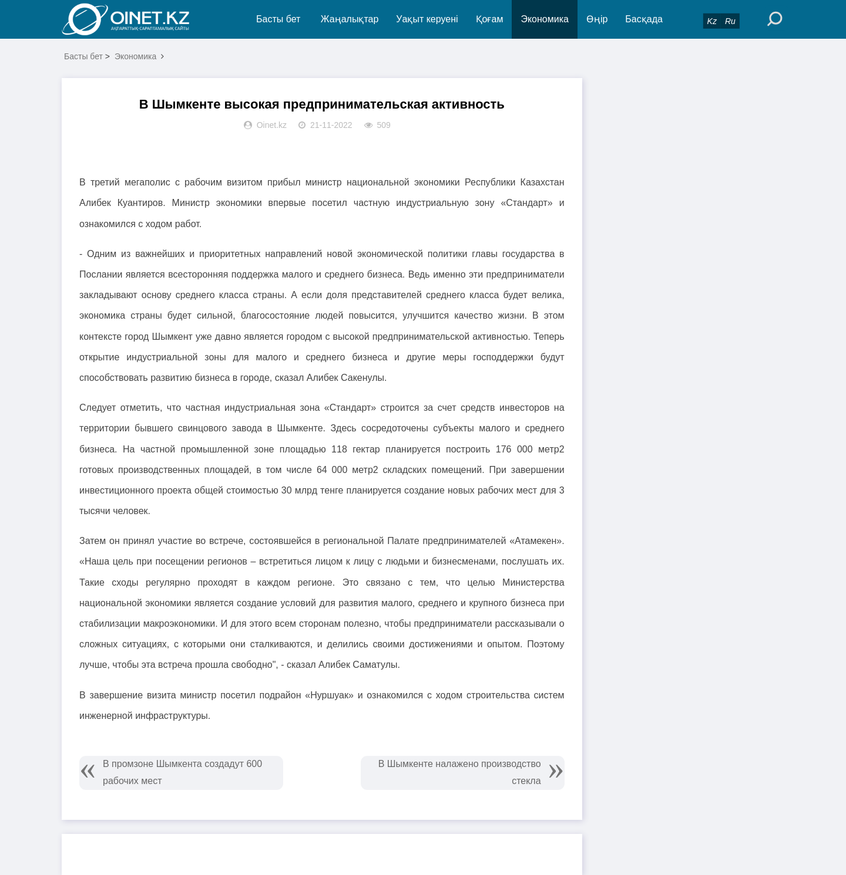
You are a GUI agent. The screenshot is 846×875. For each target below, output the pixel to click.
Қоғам (489, 19)
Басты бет (278, 19)
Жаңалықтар (350, 19)
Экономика (545, 19)
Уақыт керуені (427, 19)
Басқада (644, 19)
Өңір (596, 19)
